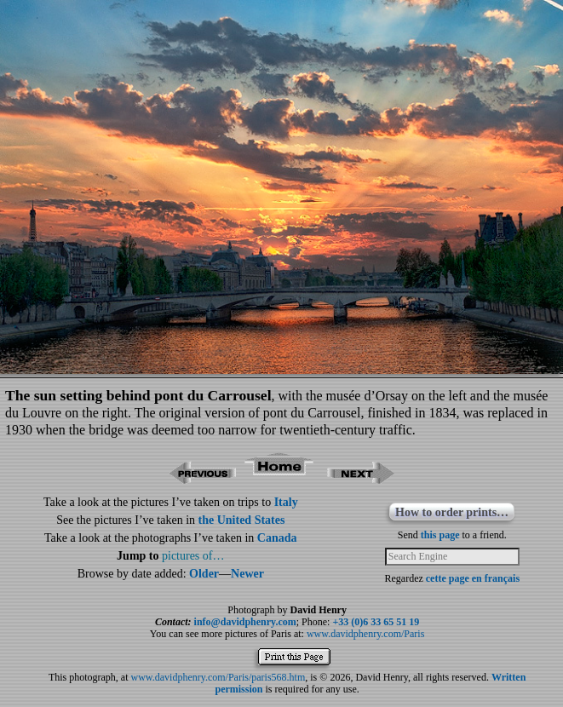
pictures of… (193, 555)
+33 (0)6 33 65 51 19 (375, 622)
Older (204, 573)
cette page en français (473, 578)
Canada (277, 538)
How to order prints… (451, 512)
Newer (247, 573)
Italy (286, 502)
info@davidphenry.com (245, 622)
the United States (241, 520)
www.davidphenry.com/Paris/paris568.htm (218, 677)
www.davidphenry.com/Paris (365, 634)
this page (440, 535)
